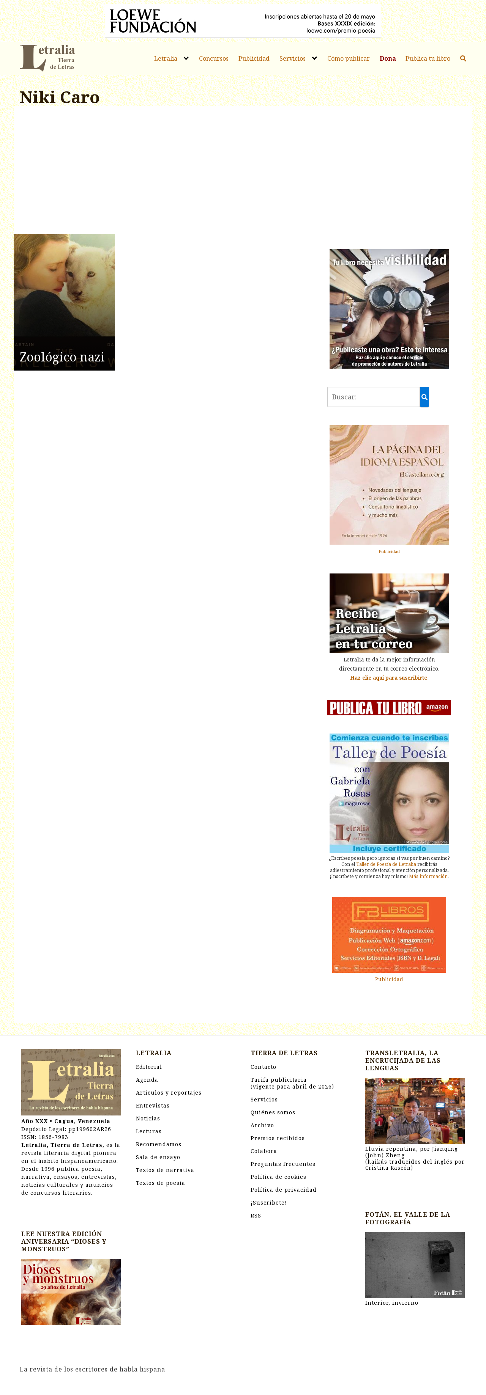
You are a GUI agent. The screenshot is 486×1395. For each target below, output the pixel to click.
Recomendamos (158, 1144)
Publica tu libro (428, 58)
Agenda (147, 1079)
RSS (256, 1215)
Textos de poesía (160, 1182)
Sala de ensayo (158, 1157)
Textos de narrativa (165, 1169)
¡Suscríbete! (269, 1202)
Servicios (292, 58)
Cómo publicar (348, 58)
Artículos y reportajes (169, 1092)
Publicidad (254, 58)
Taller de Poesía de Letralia (386, 864)
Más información (428, 876)
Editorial (149, 1066)
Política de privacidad (284, 1189)
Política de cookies (278, 1176)
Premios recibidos (278, 1138)
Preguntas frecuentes (283, 1163)
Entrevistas (153, 1105)
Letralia (165, 58)
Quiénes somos (273, 1112)
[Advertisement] (166, 171)
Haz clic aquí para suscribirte (389, 677)
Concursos (214, 58)
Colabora (264, 1151)
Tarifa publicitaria (292, 1083)
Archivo (262, 1125)
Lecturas (149, 1131)
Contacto (263, 1066)
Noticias (148, 1118)
